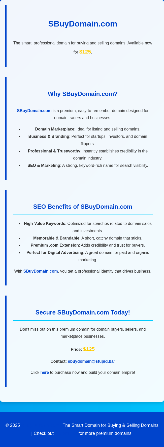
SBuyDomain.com (82, 23)
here (44, 372)
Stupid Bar (66, 433)
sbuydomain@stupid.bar (91, 361)
